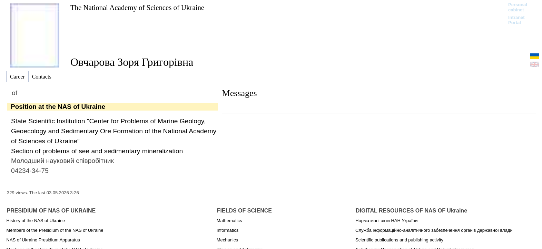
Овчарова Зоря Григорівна (131, 62)
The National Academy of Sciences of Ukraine (137, 7)
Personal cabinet (517, 7)
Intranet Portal (516, 20)
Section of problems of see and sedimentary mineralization (97, 151)
